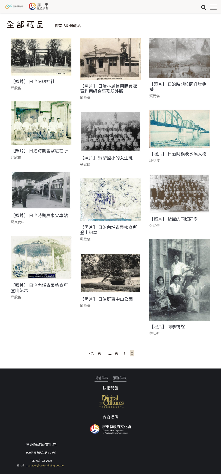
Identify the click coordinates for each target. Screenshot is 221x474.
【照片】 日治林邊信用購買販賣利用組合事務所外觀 (108, 88)
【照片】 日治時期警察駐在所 (39, 150)
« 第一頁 (95, 353)
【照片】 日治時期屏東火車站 (39, 215)
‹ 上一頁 (112, 353)
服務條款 (119, 377)
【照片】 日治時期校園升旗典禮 (177, 87)
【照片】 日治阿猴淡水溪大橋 (177, 153)
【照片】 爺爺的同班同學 (173, 219)
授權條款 (101, 377)
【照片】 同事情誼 (167, 326)
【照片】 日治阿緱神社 (33, 81)
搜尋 (203, 7)
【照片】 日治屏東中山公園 (106, 299)
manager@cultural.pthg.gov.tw (45, 465)
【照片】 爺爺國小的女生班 (106, 157)
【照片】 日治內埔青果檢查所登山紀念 (108, 230)
